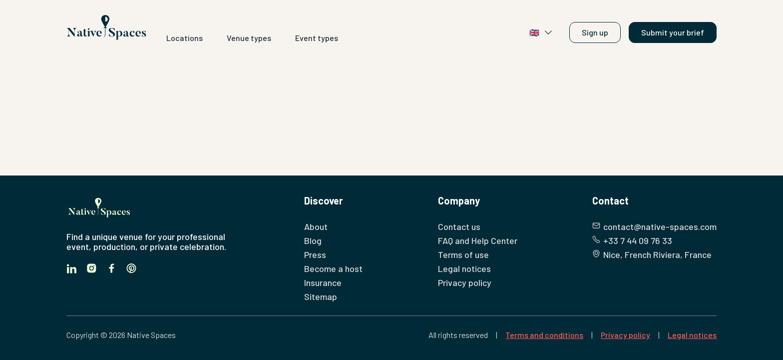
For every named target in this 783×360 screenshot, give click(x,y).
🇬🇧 (541, 33)
